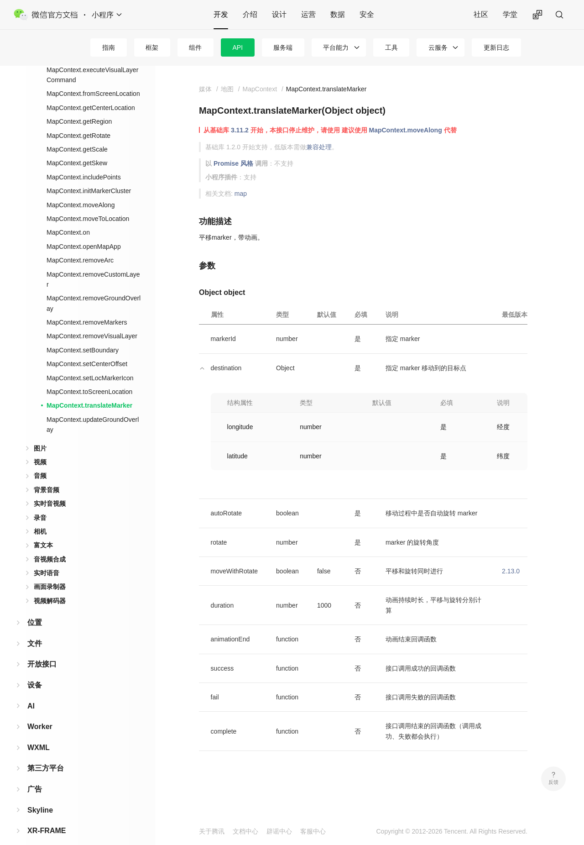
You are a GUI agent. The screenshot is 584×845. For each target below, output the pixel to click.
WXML (38, 733)
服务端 (282, 47)
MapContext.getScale (77, 134)
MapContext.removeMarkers (87, 307)
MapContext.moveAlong (81, 190)
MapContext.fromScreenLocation (93, 79)
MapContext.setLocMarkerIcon (90, 363)
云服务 (438, 47)
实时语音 (46, 558)
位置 (34, 608)
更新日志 (496, 47)
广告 (34, 774)
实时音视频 (50, 489)
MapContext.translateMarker (89, 390)
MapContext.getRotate (78, 121)
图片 (40, 433)
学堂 (510, 14)
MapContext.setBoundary (83, 335)
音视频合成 (50, 544)
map (241, 193)
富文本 (43, 530)
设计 (279, 14)
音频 (40, 461)
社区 (481, 14)
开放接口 (42, 649)
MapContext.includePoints (84, 162)
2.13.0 (511, 571)
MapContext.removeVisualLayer (92, 321)
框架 (152, 47)
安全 (367, 14)
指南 (108, 47)
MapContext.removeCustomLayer (93, 264)
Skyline (40, 795)
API (238, 47)
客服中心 (313, 831)
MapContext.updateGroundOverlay (93, 410)
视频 (40, 447)
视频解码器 (50, 586)
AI (31, 691)
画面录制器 (50, 572)
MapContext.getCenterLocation (91, 93)
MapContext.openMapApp (84, 232)
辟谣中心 (279, 831)
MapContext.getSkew (77, 148)
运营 (308, 14)
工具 (391, 47)
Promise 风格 (233, 163)
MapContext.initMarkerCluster (89, 176)
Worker (39, 712)
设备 (34, 670)
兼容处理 (319, 147)
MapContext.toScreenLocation (89, 377)
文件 (34, 629)
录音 (40, 503)
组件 (195, 47)
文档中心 (245, 831)
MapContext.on (68, 217)
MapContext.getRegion (79, 106)
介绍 (250, 14)
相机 (40, 516)
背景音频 (46, 475)
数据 (337, 14)
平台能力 (336, 47)
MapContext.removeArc (80, 245)
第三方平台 (45, 753)
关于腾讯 (211, 831)
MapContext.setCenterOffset (87, 349)
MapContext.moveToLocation (88, 204)
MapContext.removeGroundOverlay (94, 288)
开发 (221, 14)
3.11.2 (240, 130)
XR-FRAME (46, 816)
